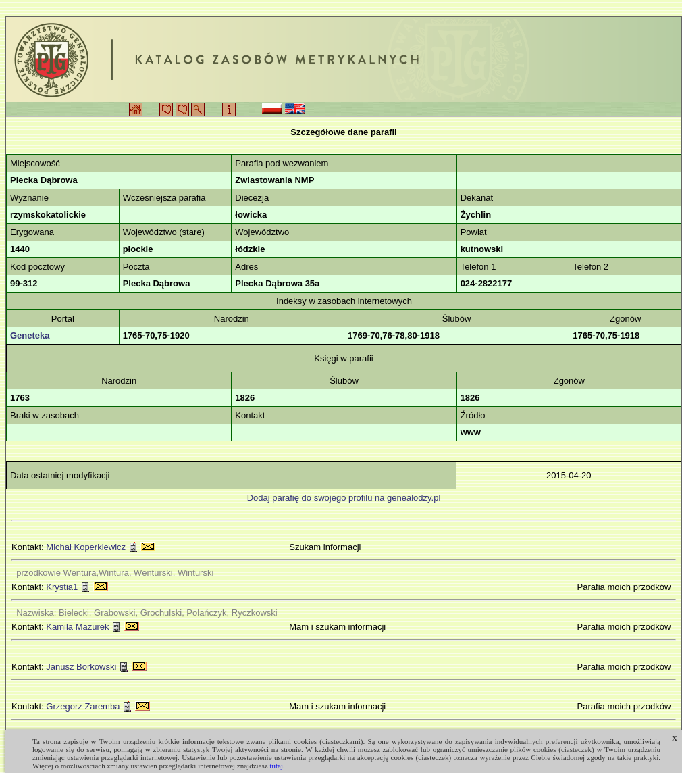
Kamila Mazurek (77, 627)
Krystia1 (62, 587)
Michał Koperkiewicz (86, 547)
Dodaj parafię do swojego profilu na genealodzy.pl (344, 498)
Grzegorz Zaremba (83, 706)
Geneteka (30, 335)
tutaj (276, 766)
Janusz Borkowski (81, 667)
